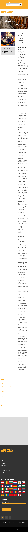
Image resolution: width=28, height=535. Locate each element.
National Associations (7, 470)
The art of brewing (6, 386)
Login (12, 2)
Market (3, 463)
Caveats (10, 522)
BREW (21, 24)
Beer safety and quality (7, 388)
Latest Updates (5, 468)
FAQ (3, 472)
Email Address (5, 502)
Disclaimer (5, 522)
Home (17, 24)
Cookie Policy (15, 522)
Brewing (3, 383)
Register (17, 2)
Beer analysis (5, 391)
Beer (2, 396)
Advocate (4, 465)
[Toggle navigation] (25, 11)
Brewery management (6, 393)
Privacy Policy (22, 522)
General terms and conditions (14, 524)
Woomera (20, 529)
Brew (3, 460)
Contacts (4, 475)
